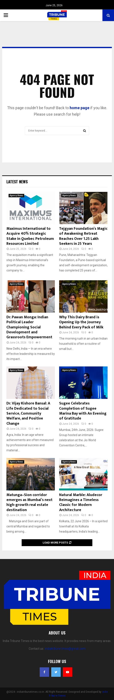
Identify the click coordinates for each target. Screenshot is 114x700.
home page (79, 108)
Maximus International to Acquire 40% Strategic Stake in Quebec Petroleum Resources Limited (30, 236)
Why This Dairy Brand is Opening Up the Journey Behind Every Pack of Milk (81, 322)
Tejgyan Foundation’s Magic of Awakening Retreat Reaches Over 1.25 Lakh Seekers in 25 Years (83, 236)
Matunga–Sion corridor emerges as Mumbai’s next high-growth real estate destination (29, 502)
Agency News (16, 195)
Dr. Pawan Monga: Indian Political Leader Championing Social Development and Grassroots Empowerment (29, 327)
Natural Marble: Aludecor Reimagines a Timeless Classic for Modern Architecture (80, 502)
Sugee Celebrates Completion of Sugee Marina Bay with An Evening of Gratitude (82, 411)
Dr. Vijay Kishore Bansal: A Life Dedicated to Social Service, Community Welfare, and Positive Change (28, 413)
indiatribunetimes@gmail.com (65, 648)
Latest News (17, 181)
